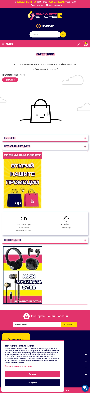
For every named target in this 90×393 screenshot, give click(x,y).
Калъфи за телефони (33, 64)
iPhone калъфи (51, 64)
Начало (17, 64)
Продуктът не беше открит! (46, 69)
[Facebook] (10, 345)
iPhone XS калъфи (68, 64)
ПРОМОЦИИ (48, 26)
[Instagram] (16, 345)
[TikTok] (22, 345)
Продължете (10, 80)
